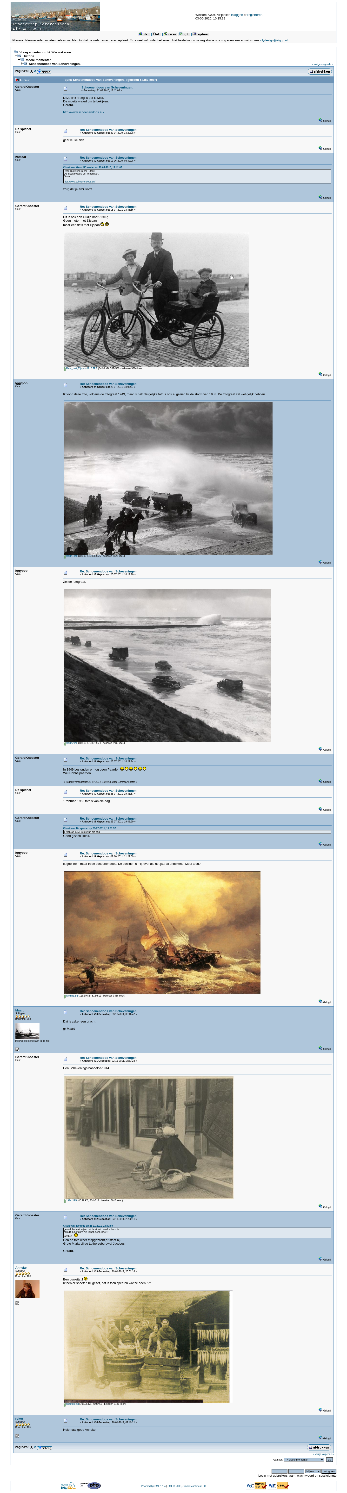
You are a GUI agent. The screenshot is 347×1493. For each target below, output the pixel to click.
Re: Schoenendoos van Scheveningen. (108, 130)
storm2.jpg (70, 743)
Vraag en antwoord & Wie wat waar (45, 52)
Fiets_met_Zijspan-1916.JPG (80, 368)
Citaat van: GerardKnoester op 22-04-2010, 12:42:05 (92, 167)
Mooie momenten (39, 60)
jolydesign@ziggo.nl (274, 40)
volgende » (327, 64)
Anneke (21, 1267)
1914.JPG (70, 1200)
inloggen (237, 15)
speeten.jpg (71, 1404)
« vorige (316, 64)
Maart (19, 1010)
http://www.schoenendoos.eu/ (83, 112)
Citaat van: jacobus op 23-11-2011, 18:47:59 (88, 1225)
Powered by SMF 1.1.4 (153, 1486)
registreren (254, 15)
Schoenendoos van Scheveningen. (55, 64)
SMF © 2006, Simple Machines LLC (186, 1486)
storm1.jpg (70, 556)
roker (19, 1418)
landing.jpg (71, 995)
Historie (28, 56)
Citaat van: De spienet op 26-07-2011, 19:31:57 (89, 828)
